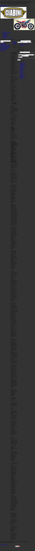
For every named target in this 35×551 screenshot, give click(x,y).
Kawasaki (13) (22, 67)
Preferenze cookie (3, 544)
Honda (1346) (22, 62)
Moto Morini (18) (23, 65)
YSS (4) (21, 73)
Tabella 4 (30, 55)
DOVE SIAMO (6, 34)
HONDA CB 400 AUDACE (8, 37)
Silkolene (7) (22, 70)
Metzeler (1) (22, 77)
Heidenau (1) (22, 76)
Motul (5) (21, 72)
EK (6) (21, 71)
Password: (33, 40)
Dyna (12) (22, 68)
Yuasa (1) (21, 78)
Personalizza (2, 5)
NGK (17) (22, 66)
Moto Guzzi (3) (23, 74)
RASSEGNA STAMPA (7, 32)
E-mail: (19, 40)
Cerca (19, 52)
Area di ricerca (21, 53)
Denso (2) (22, 75)
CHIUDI (2, 6)
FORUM (4, 36)
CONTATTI (5, 35)
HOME (4, 31)
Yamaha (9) (22, 69)
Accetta (6, 5)
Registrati (21, 45)
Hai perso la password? (24, 44)
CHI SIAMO (5, 33)
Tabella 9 (20, 55)
